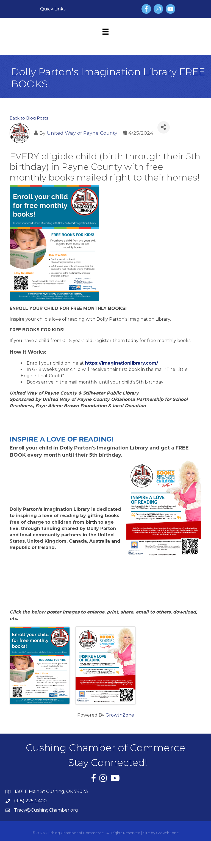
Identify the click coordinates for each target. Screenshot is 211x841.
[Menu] (105, 31)
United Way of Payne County (82, 133)
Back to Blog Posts (29, 118)
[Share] (163, 127)
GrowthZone (120, 715)
